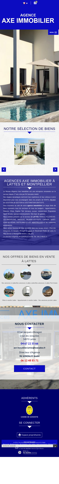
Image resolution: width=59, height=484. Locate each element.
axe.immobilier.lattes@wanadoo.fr (29, 374)
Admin (33, 471)
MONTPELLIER (37, 249)
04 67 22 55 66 (29, 370)
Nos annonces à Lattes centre (25, 310)
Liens (29, 471)
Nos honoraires (24, 471)
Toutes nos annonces (41, 471)
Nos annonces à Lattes (9, 310)
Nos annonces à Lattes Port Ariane (46, 310)
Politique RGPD (52, 471)
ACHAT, (53, 227)
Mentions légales (14, 471)
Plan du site (6, 471)
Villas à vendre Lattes (9, 327)
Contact (29, 395)
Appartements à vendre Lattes (27, 327)
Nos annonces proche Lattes (48, 327)
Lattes (30, 258)
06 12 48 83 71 (29, 387)
